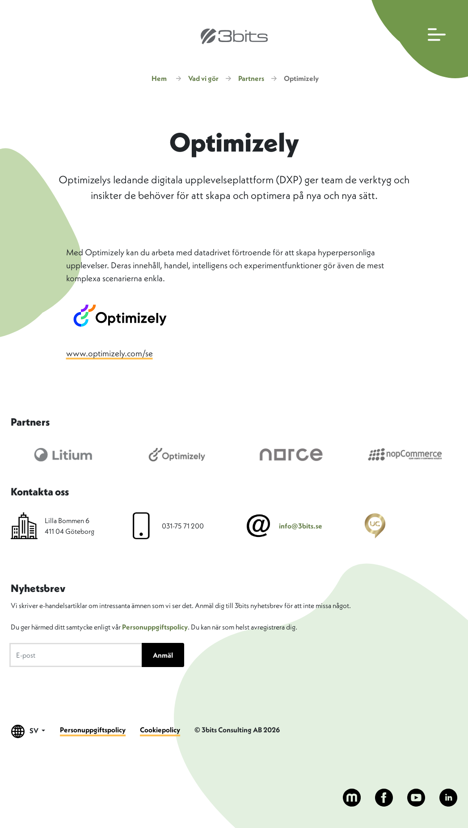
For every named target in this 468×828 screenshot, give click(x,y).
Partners (251, 78)
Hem (159, 78)
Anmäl (163, 655)
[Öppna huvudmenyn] (417, 39)
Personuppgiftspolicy (155, 626)
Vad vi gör (203, 78)
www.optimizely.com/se (109, 353)
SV (28, 731)
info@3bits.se (300, 525)
